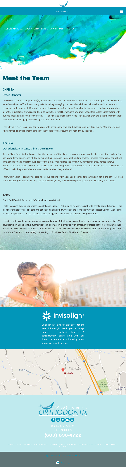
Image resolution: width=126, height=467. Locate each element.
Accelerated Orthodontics (63, 445)
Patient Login (111, 445)
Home (11, 445)
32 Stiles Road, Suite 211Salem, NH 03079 (63, 428)
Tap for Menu (88, 11)
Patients (28, 445)
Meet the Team (67, 28)
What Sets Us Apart (45, 28)
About (19, 445)
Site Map (63, 447)
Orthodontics (40, 445)
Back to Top (63, 463)
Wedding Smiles (85, 445)
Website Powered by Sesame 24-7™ (63, 456)
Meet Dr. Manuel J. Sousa (17, 28)
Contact (99, 445)
